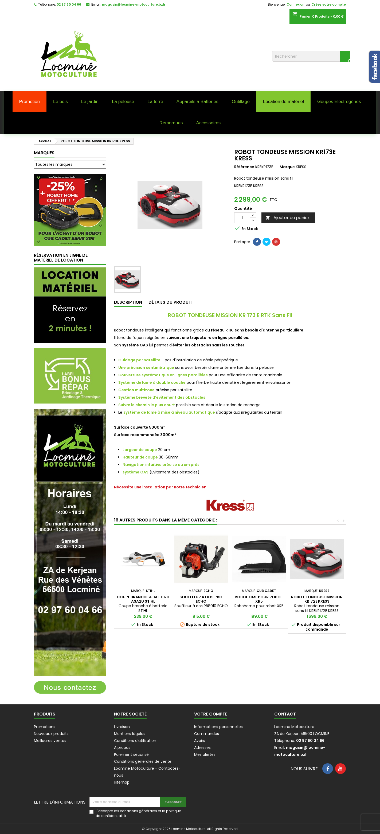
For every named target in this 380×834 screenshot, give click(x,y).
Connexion (295, 4)
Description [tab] (128, 302)
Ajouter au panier (287, 218)
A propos (122, 747)
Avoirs (199, 740)
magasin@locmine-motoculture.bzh (133, 4)
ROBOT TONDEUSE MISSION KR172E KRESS (317, 599)
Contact (285, 714)
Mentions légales (129, 733)
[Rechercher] (311, 56)
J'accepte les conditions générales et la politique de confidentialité (138, 813)
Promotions (44, 726)
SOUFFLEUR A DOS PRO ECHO (200, 599)
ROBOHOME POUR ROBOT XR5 (259, 599)
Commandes (206, 733)
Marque (287, 166)
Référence (244, 166)
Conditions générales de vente (142, 761)
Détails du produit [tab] (170, 302)
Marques (44, 153)
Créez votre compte (328, 4)
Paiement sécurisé (131, 754)
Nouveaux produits (51, 733)
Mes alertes (205, 754)
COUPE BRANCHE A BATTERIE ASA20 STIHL (143, 599)
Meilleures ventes (50, 740)
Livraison (122, 726)
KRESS (301, 166)
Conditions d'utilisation (135, 740)
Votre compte (210, 714)
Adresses (202, 747)
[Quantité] (242, 217)
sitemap (122, 782)
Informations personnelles (218, 726)
